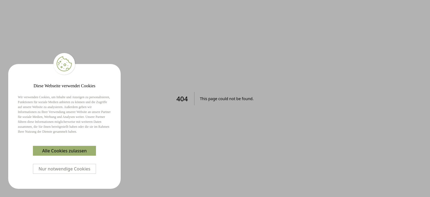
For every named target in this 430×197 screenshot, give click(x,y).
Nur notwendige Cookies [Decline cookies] (64, 169)
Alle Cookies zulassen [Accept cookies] (64, 151)
